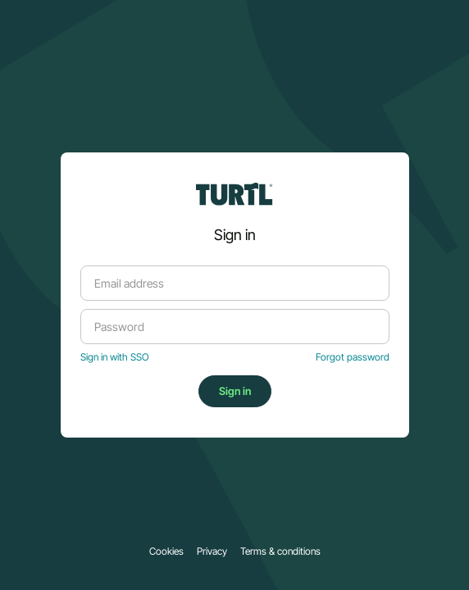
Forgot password (352, 357)
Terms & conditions (280, 551)
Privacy (212, 551)
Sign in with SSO (114, 357)
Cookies (166, 551)
